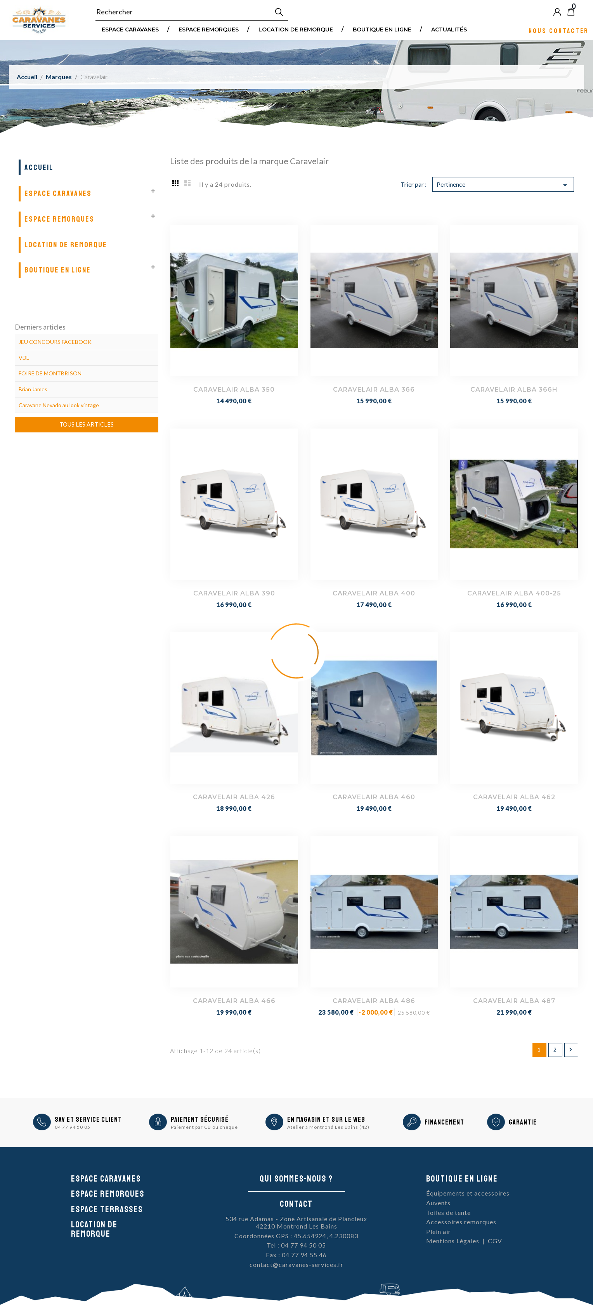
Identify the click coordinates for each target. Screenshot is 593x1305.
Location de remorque (295, 29)
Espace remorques (209, 29)
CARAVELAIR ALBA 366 (374, 389)
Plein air (438, 1231)
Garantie (523, 1122)
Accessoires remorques (461, 1221)
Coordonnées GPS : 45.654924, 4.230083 (296, 1235)
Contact (296, 1204)
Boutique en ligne (382, 29)
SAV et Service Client (88, 1119)
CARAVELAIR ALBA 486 (374, 1001)
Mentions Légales (452, 1240)
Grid (176, 183)
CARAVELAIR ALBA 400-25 (514, 593)
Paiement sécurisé (200, 1119)
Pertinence (503, 185)
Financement (444, 1122)
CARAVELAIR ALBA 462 (514, 797)
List (187, 183)
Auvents (438, 1202)
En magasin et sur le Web (326, 1119)
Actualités (449, 29)
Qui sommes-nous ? (296, 1178)
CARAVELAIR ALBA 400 (374, 593)
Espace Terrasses (107, 1209)
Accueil (38, 167)
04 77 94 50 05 (72, 1127)
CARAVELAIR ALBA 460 (374, 797)
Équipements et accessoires (468, 1193)
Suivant (570, 1049)
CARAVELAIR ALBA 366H (514, 389)
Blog (584, 12)
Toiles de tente (448, 1212)
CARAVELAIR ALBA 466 (234, 1001)
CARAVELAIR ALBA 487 (514, 1001)
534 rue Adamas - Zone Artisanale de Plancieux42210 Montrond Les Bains (296, 1222)
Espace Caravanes (130, 29)
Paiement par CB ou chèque (204, 1127)
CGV (495, 1240)
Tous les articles (86, 424)
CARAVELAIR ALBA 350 (234, 389)
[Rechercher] (191, 12)
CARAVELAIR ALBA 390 (234, 593)
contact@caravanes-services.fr (296, 1264)
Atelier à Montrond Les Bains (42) (328, 1127)
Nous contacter (559, 30)
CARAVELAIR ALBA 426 (234, 797)
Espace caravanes (106, 1178)
